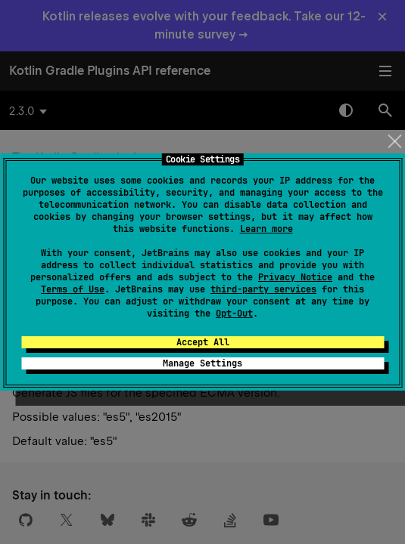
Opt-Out (234, 314)
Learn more (266, 229)
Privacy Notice (295, 277)
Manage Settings (202, 363)
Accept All (202, 342)
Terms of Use (72, 289)
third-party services (263, 289)
